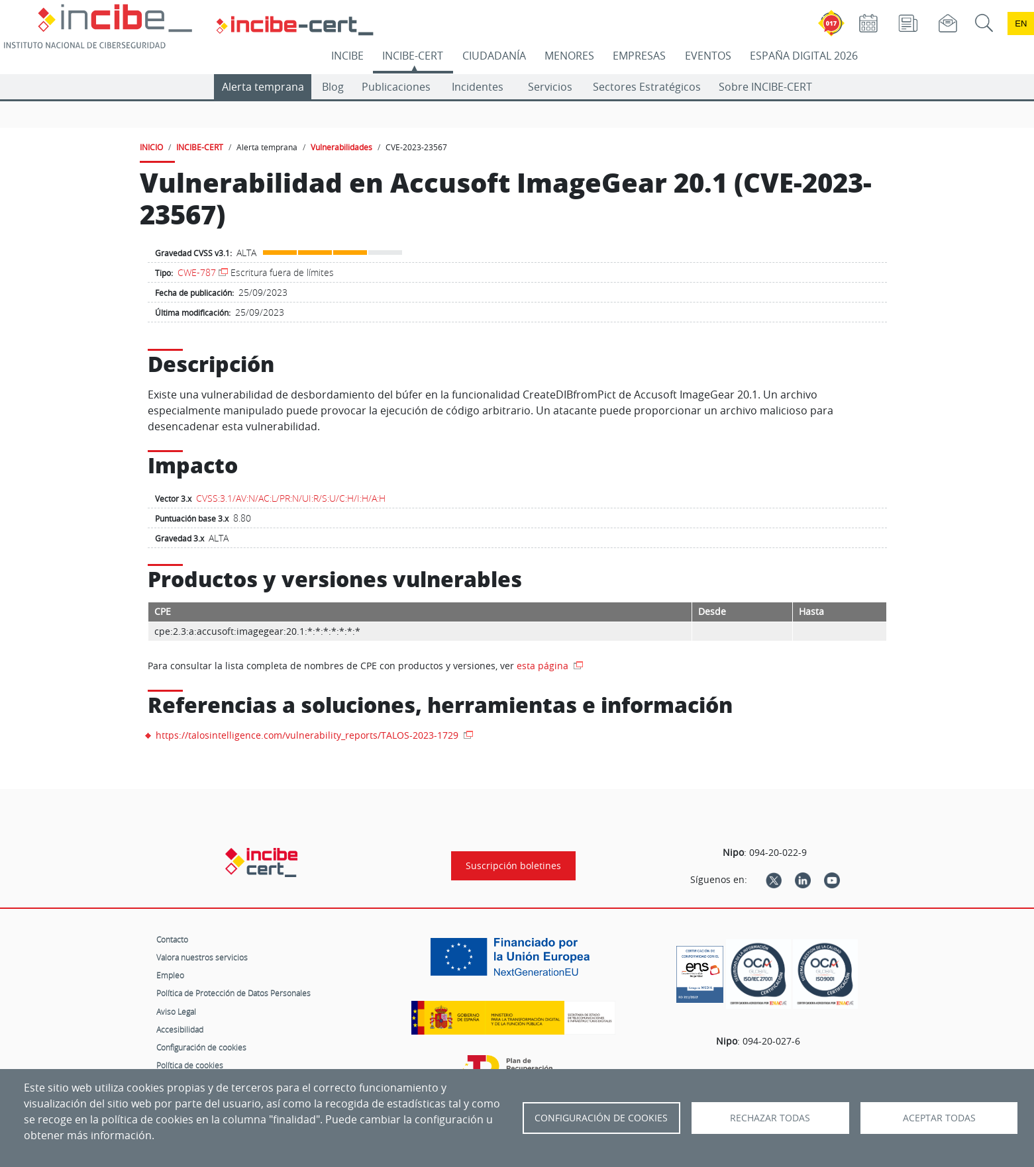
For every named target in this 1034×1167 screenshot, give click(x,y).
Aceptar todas (939, 1118)
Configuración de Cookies (601, 1118)
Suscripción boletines (513, 866)
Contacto (172, 939)
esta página (544, 665)
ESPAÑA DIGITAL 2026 (804, 55)
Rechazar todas (770, 1118)
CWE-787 (197, 272)
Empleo (170, 975)
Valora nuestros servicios (202, 957)
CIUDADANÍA (494, 55)
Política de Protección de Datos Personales (233, 993)
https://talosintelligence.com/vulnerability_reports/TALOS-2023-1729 (308, 735)
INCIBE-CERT (412, 55)
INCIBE (347, 55)
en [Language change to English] (1021, 23)
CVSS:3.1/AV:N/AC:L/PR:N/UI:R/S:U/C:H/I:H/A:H (291, 498)
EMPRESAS (639, 55)
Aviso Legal (176, 1011)
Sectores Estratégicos (647, 86)
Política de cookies (189, 1065)
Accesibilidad (179, 1029)
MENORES (569, 55)
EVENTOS (708, 55)
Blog (333, 86)
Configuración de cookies (201, 1047)
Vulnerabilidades (341, 147)
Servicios (550, 86)
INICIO (151, 147)
